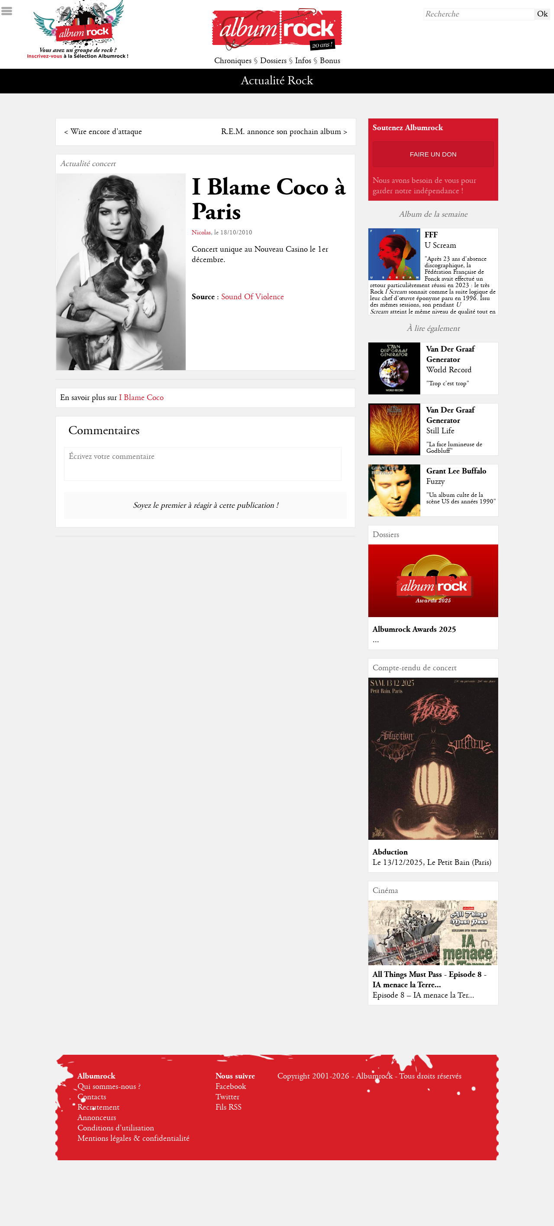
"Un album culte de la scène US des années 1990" (461, 498)
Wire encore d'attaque (106, 132)
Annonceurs (96, 1118)
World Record (449, 370)
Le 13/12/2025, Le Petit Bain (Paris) (432, 863)
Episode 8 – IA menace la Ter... (423, 995)
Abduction (390, 852)
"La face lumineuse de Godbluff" (454, 447)
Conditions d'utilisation (115, 1128)
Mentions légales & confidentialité (133, 1138)
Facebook (231, 1087)
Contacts (91, 1097)
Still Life (440, 431)
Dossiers (273, 61)
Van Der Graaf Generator (450, 354)
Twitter (227, 1097)
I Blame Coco (141, 398)
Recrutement (98, 1107)
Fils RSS (229, 1107)
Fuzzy (435, 482)
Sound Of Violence (252, 297)
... (376, 640)
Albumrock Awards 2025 (414, 629)
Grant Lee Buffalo (456, 471)
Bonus (330, 61)
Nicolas (201, 232)
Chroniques (232, 61)
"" (433, 292)
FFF (431, 235)
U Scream (440, 245)
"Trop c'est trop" (447, 383)
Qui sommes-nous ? (109, 1087)
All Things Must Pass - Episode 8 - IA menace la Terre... (429, 980)
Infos (303, 61)
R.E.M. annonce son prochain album (281, 132)
